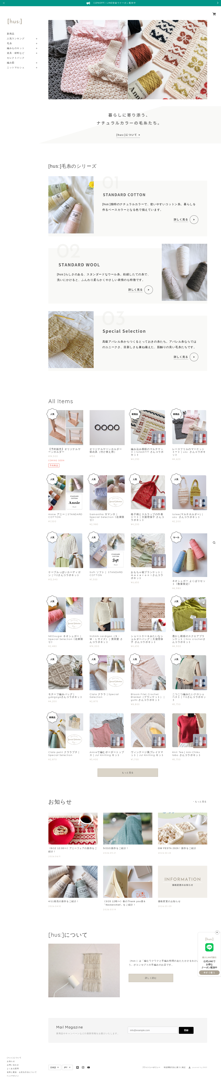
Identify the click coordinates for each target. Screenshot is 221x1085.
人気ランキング (16, 34)
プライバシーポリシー (151, 1068)
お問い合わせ (13, 1065)
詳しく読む (151, 978)
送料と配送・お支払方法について (22, 1072)
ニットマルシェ (16, 63)
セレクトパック (16, 54)
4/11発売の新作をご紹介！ (64, 902)
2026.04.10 (54, 907)
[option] (88, 59)
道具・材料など (16, 49)
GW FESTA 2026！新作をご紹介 (178, 848)
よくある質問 (13, 1068)
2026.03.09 (165, 907)
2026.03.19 (109, 910)
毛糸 (9, 39)
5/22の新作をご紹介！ (116, 848)
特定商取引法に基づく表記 (174, 1068)
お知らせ (11, 1061)
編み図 (11, 59)
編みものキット (16, 44)
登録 (186, 1031)
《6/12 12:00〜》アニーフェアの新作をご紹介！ (73, 850)
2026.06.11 (54, 857)
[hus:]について (14, 1058)
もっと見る (128, 772)
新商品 (11, 30)
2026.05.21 (109, 853)
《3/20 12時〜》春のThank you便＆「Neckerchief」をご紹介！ (125, 904)
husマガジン (13, 1076)
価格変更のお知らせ (170, 902)
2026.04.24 (164, 853)
